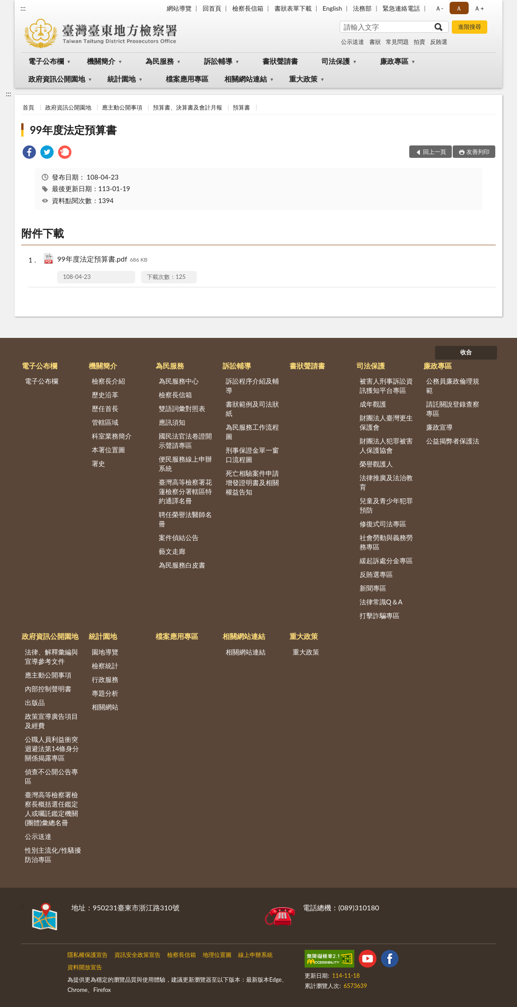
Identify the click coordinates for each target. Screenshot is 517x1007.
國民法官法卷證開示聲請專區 (185, 440)
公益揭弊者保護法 (452, 441)
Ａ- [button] (439, 8)
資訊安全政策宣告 (137, 954)
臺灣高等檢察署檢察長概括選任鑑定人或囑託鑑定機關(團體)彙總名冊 (51, 809)
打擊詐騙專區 (380, 615)
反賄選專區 (376, 574)
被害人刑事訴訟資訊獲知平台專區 (386, 385)
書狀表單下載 (293, 8)
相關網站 (105, 707)
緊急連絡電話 (401, 8)
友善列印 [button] (478, 151)
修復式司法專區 (383, 524)
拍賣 (419, 41)
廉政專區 (394, 61)
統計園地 (121, 78)
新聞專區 (373, 588)
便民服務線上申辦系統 (185, 463)
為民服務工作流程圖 (252, 431)
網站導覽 (179, 8)
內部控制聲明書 (48, 689)
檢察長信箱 (247, 8)
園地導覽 (105, 652)
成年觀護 (373, 404)
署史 (98, 463)
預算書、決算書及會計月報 (187, 107)
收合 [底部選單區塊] (466, 352)
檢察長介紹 (108, 381)
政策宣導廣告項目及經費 (51, 720)
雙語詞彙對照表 (182, 408)
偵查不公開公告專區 (51, 776)
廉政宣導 (439, 427)
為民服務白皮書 (182, 565)
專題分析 (105, 693)
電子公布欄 (46, 61)
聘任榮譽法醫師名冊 (185, 519)
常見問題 (397, 41)
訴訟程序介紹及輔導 (252, 385)
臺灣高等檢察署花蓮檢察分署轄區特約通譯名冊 (185, 491)
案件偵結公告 (179, 537)
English (332, 8)
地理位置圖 (217, 954)
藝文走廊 (172, 551)
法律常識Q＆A (381, 602)
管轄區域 (105, 422)
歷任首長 (105, 408)
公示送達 (352, 41)
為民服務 (159, 61)
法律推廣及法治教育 (386, 482)
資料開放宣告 (84, 967)
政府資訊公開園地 (56, 78)
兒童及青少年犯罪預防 (386, 505)
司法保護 (335, 61)
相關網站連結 (245, 78)
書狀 (375, 41)
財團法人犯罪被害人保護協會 (386, 445)
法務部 (362, 8)
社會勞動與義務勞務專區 (386, 542)
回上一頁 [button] (434, 151)
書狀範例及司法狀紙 (252, 408)
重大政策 (303, 78)
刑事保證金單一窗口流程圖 (252, 454)
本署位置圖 (108, 450)
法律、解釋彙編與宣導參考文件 (51, 656)
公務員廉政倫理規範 (452, 385)
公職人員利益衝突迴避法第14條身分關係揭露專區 (52, 748)
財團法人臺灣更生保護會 (386, 422)
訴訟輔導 (218, 61)
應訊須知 (172, 422)
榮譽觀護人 (376, 464)
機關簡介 (101, 61)
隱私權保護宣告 (87, 954)
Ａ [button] (459, 8)
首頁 (28, 107)
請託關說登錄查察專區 (452, 408)
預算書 (241, 107)
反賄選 (438, 41)
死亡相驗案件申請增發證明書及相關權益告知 (252, 482)
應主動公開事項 (122, 107)
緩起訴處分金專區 (386, 560)
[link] (29, 153)
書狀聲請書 (280, 61)
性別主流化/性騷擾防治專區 (53, 854)
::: (23, 8)
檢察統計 (105, 666)
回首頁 (212, 8)
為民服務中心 (179, 381)
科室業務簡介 (112, 436)
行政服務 (105, 679)
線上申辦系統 (255, 954)
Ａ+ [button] (479, 8)
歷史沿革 (105, 395)
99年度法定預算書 (73, 129)
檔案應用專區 (187, 78)
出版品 (35, 702)
